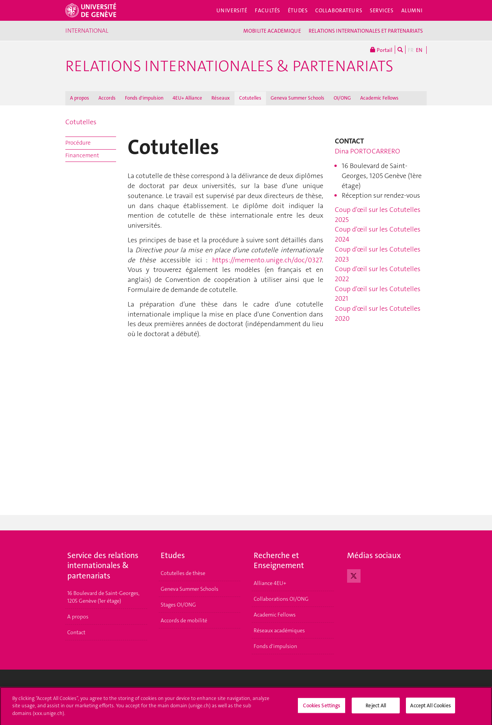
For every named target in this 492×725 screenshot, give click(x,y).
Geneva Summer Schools (297, 98)
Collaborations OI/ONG (281, 598)
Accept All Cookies (430, 708)
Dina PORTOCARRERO (367, 151)
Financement (82, 155)
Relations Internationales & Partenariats (229, 66)
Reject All (376, 708)
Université (232, 10)
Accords (107, 98)
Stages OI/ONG (178, 604)
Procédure (78, 143)
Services (382, 10)
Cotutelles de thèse (183, 573)
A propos (79, 98)
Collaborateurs (338, 10)
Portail (381, 49)
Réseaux (220, 98)
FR (411, 50)
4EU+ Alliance (187, 98)
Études (298, 10)
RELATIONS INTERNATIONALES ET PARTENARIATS (366, 30)
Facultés (267, 10)
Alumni (412, 10)
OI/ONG (342, 98)
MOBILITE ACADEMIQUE (272, 30)
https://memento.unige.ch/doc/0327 (267, 260)
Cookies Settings (321, 708)
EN (419, 50)
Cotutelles (250, 98)
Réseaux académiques (279, 630)
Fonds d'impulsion (144, 98)
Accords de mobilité (184, 620)
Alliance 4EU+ (270, 583)
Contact (76, 632)
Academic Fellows (379, 98)
